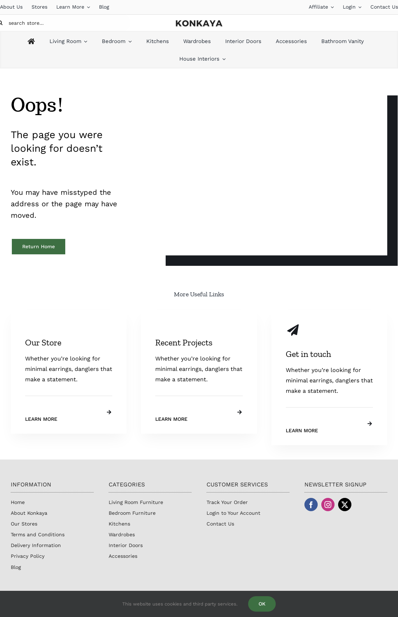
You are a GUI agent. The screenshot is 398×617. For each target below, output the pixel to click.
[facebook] (311, 504)
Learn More (41, 419)
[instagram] (328, 504)
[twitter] (344, 504)
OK (262, 604)
